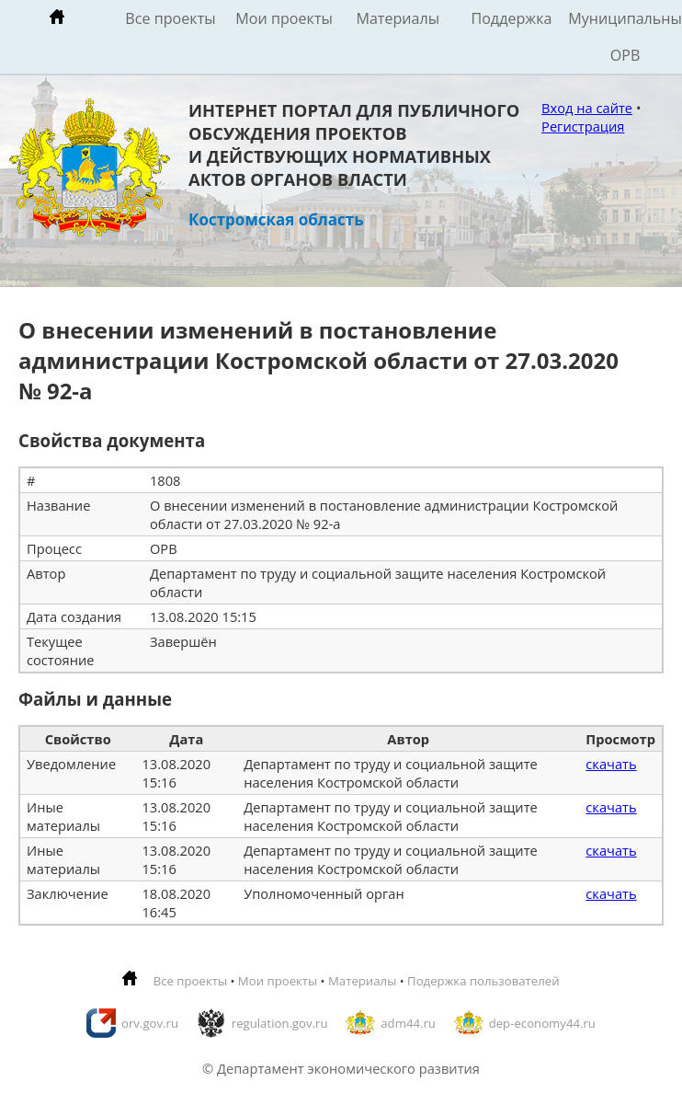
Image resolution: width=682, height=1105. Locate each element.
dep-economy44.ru (542, 1023)
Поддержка (511, 18)
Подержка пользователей (483, 981)
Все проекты (170, 18)
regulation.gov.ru (280, 1023)
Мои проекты (284, 18)
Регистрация (582, 126)
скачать (610, 763)
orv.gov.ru (149, 1023)
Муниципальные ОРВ (625, 36)
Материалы (397, 18)
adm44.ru (408, 1023)
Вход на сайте (586, 107)
